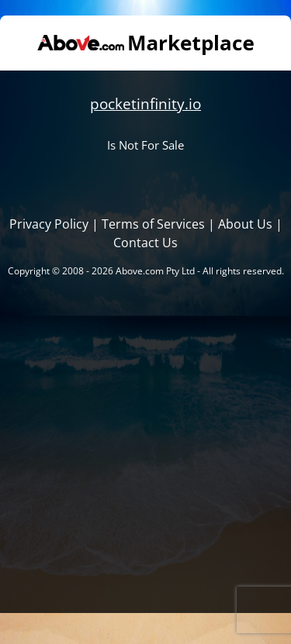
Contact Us (145, 242)
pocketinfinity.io (145, 103)
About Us (245, 223)
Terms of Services (153, 223)
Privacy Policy (48, 223)
